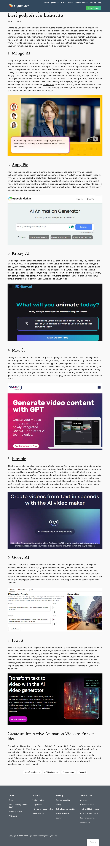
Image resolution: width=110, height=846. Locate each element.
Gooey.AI (20, 557)
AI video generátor (29, 264)
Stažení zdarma (93, 8)
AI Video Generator (51, 772)
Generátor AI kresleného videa (32, 66)
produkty (54, 2)
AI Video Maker (68, 772)
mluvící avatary (41, 72)
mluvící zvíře (48, 84)
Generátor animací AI (54, 37)
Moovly (19, 350)
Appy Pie (20, 164)
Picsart (17, 640)
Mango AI (21, 53)
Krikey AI (20, 253)
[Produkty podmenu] (58, 2)
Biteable (19, 459)
